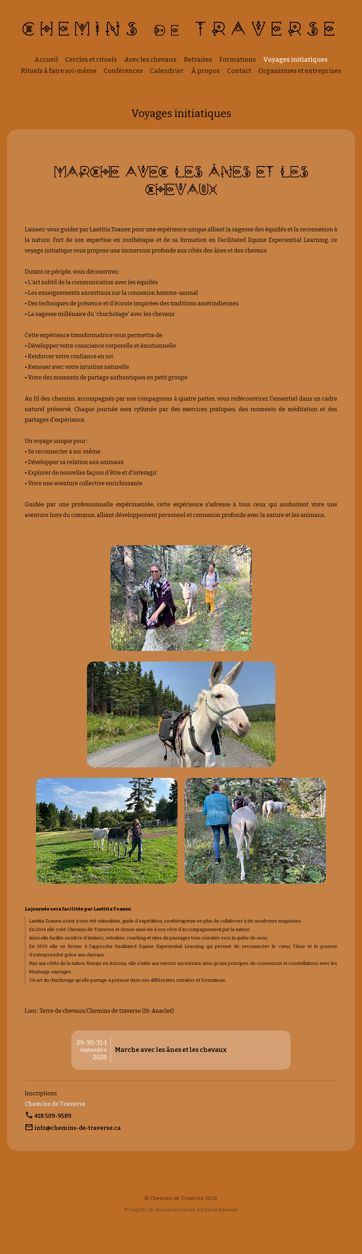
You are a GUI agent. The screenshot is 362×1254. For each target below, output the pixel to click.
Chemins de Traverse (55, 1104)
